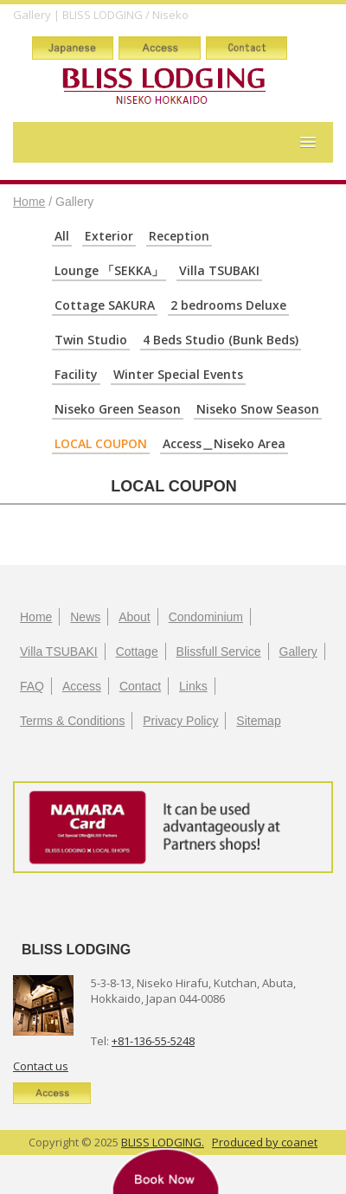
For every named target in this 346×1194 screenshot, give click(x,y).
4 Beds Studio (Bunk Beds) (220, 339)
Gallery (298, 651)
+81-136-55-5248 (153, 1041)
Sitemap (258, 721)
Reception (179, 236)
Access (81, 686)
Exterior (109, 236)
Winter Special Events (178, 374)
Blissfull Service (218, 651)
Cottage (137, 651)
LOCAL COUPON (100, 443)
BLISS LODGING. (162, 1142)
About (135, 617)
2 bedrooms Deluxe (228, 305)
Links (193, 686)
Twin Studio (90, 339)
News (85, 617)
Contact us (40, 1066)
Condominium (206, 617)
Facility (76, 374)
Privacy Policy (180, 721)
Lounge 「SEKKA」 (108, 270)
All (61, 236)
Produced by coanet (264, 1142)
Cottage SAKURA (104, 305)
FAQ (32, 686)
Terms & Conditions (72, 721)
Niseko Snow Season (257, 409)
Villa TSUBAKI (219, 270)
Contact (140, 686)
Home (29, 202)
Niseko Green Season (117, 409)
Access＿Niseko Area (224, 443)
